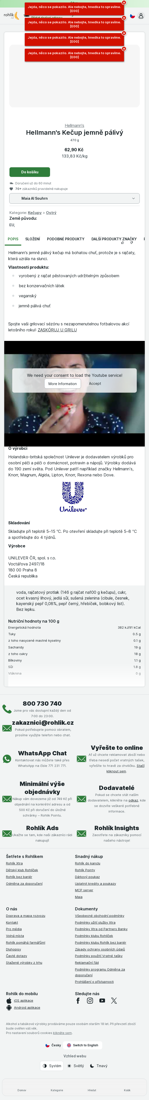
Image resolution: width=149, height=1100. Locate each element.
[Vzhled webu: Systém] (52, 1066)
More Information (62, 384)
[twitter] (114, 1001)
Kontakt (12, 922)
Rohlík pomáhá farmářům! (25, 942)
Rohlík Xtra (14, 863)
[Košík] (127, 1087)
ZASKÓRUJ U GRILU (57, 329)
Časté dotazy (16, 956)
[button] (141, 16)
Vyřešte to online (117, 747)
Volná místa (15, 936)
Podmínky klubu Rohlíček (94, 936)
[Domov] (21, 1087)
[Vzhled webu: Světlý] (75, 1066)
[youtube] (102, 1001)
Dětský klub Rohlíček (22, 870)
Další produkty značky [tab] (114, 239)
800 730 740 (42, 703)
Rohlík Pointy (85, 870)
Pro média (14, 929)
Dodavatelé (116, 787)
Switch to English (82, 1045)
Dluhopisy (13, 949)
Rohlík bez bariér (19, 877)
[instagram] (90, 1001)
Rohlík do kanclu (87, 863)
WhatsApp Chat (42, 753)
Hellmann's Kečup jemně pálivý (74, 132)
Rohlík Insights (116, 828)
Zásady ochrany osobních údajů (100, 949)
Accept (95, 384)
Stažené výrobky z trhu (24, 963)
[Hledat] (92, 1087)
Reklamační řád (87, 963)
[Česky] (131, 16)
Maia (78, 897)
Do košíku (29, 172)
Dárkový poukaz (87, 877)
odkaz (133, 800)
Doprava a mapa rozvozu (25, 916)
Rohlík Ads (42, 828)
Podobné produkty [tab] (65, 239)
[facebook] (78, 1001)
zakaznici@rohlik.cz (43, 722)
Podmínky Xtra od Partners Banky (101, 929)
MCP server (84, 890)
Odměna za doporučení (24, 884)
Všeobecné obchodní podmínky (99, 916)
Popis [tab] (13, 239)
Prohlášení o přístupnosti (94, 982)
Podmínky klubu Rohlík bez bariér (100, 942)
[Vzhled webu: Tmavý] (98, 1066)
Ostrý (51, 212)
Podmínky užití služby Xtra (95, 922)
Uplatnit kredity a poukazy (95, 884)
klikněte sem (62, 1033)
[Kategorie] (57, 1087)
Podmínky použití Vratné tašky (98, 956)
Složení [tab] (32, 239)
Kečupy (35, 212)
